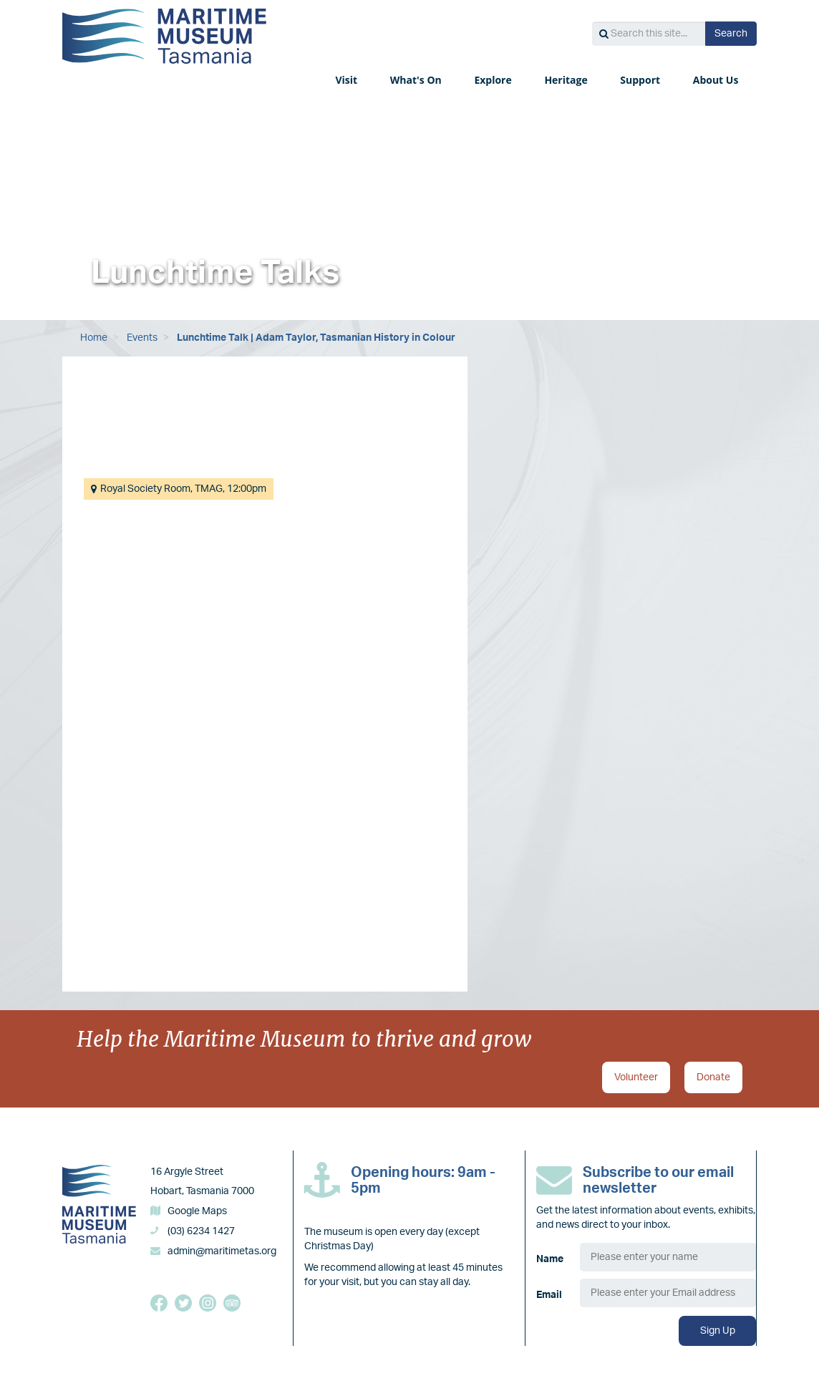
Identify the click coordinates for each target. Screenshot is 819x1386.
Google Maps (197, 1211)
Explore (494, 80)
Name (549, 1259)
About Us (717, 80)
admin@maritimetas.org (222, 1251)
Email (549, 1295)
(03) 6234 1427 (201, 1231)
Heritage (567, 80)
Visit (347, 80)
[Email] (668, 1293)
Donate (713, 1077)
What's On (417, 80)
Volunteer (636, 1077)
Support (641, 80)
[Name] (668, 1257)
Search (730, 34)
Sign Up (717, 1331)
